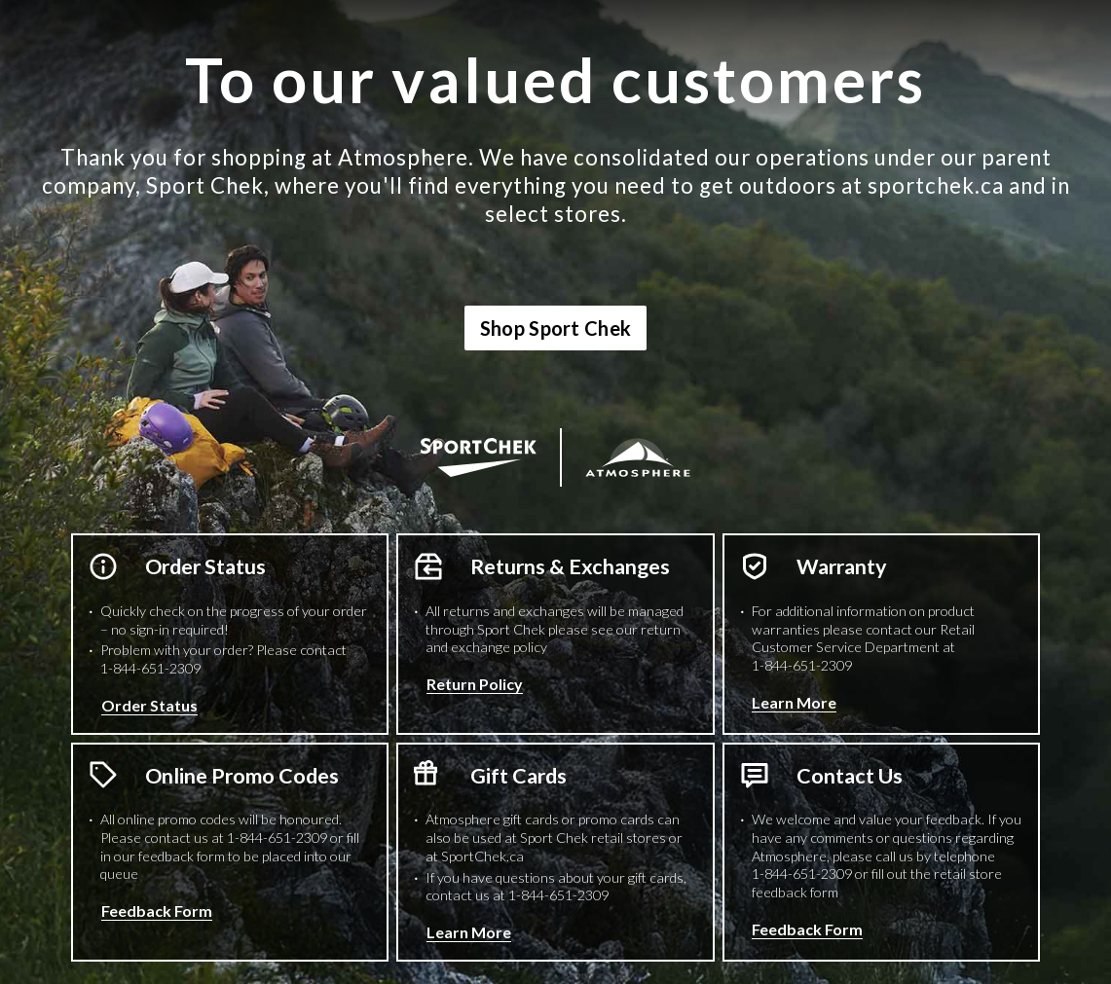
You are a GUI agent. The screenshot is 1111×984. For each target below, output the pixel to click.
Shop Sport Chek (556, 328)
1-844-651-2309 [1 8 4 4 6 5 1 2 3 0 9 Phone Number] (150, 668)
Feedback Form (156, 910)
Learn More (794, 702)
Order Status (149, 705)
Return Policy (474, 683)
